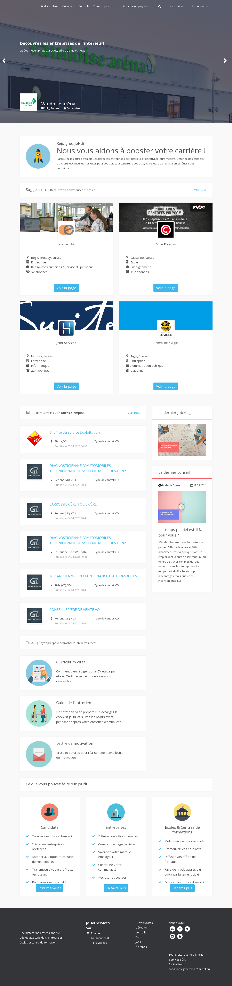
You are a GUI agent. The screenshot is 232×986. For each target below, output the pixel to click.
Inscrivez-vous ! (50, 888)
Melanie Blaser (169, 485)
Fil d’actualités (49, 6)
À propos (141, 947)
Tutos (96, 6)
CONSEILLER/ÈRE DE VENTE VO (74, 609)
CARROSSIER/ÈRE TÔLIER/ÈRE (73, 504)
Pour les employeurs (136, 6)
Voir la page (66, 287)
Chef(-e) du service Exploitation (74, 432)
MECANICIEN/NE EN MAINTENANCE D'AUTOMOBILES (93, 576)
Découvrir (68, 6)
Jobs (107, 6)
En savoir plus (116, 888)
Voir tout (200, 189)
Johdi (26, 6)
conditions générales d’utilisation (189, 969)
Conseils (84, 6)
